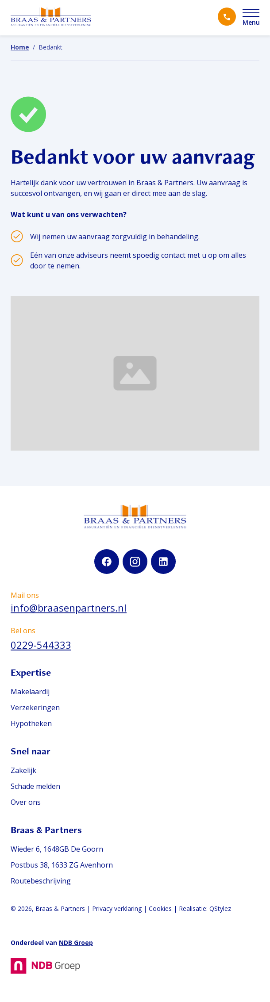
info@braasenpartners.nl (69, 607)
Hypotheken (31, 723)
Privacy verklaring (117, 908)
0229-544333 (41, 644)
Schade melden (35, 786)
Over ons (26, 802)
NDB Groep (76, 942)
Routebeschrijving (41, 881)
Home (20, 47)
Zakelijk (23, 770)
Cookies (160, 908)
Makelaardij (30, 691)
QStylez (220, 908)
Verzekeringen (35, 707)
